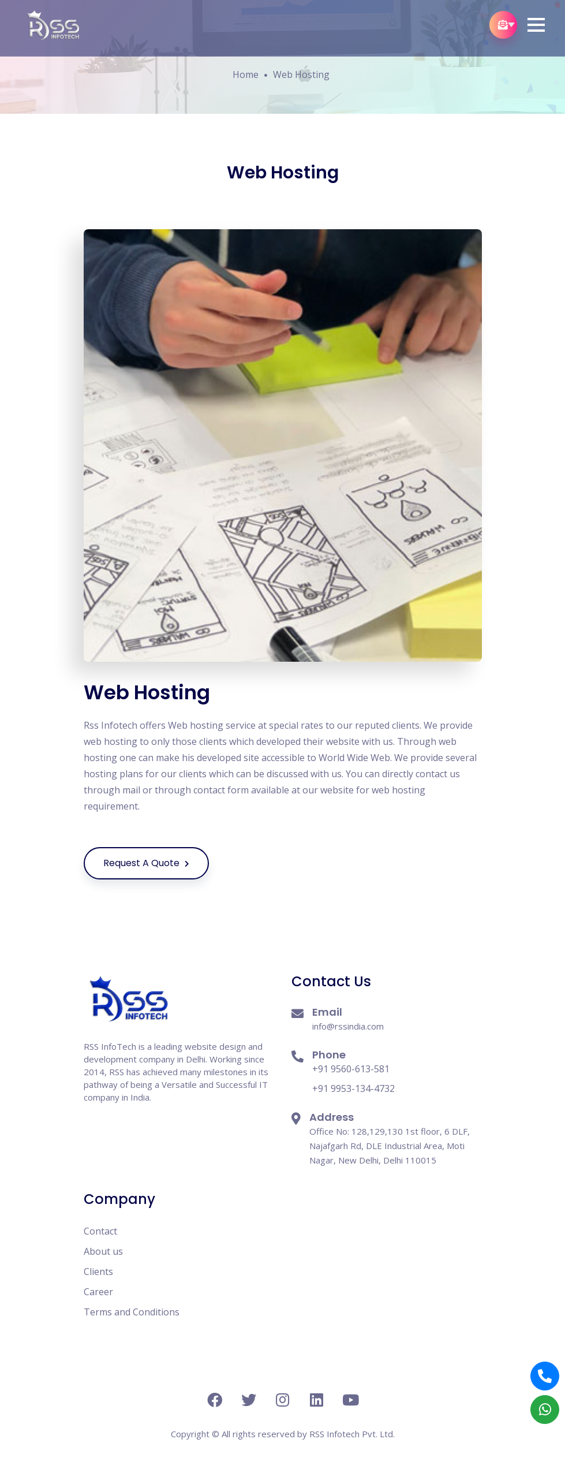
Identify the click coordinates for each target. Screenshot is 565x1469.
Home (246, 74)
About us (103, 1251)
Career (98, 1291)
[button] (536, 25)
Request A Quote (156, 863)
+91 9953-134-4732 (353, 1088)
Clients (98, 1271)
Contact (100, 1231)
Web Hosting (301, 74)
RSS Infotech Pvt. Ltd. (352, 1434)
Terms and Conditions (131, 1312)
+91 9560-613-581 (351, 1068)
